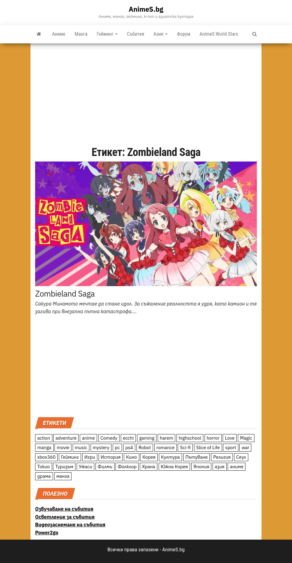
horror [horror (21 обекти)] (213, 438)
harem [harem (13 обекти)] (166, 438)
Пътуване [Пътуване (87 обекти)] (196, 457)
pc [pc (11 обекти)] (117, 447)
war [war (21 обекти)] (245, 447)
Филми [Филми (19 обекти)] (105, 466)
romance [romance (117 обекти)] (165, 447)
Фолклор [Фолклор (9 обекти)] (127, 466)
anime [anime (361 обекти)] (88, 438)
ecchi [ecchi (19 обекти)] (128, 438)
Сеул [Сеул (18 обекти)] (241, 457)
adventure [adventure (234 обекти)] (65, 438)
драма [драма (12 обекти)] (44, 476)
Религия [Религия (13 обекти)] (222, 457)
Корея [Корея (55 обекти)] (149, 457)
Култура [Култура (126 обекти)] (170, 457)
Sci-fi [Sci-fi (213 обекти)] (185, 447)
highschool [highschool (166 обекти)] (190, 438)
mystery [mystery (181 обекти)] (101, 447)
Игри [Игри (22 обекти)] (89, 457)
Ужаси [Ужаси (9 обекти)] (85, 466)
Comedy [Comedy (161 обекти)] (108, 438)
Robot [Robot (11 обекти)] (145, 447)
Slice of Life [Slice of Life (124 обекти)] (208, 447)
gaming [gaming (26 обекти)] (146, 438)
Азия (160, 34)
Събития (135, 34)
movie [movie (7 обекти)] (63, 447)
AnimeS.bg (146, 9)
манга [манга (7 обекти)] (63, 476)
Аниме (58, 34)
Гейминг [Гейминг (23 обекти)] (70, 457)
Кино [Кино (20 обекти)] (131, 457)
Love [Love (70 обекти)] (229, 438)
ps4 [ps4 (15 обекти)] (129, 447)
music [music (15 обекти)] (81, 447)
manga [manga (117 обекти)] (44, 447)
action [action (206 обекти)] (43, 438)
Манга (81, 34)
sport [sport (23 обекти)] (230, 447)
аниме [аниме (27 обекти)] (236, 466)
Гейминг (107, 34)
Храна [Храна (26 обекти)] (148, 466)
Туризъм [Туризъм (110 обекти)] (64, 466)
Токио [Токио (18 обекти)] (43, 466)
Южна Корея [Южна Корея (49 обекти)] (174, 466)
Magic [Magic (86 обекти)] (246, 438)
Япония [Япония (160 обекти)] (201, 466)
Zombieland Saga (65, 293)
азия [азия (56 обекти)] (220, 466)
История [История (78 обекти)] (111, 457)
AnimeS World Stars (219, 34)
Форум (183, 34)
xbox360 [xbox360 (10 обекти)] (46, 457)
